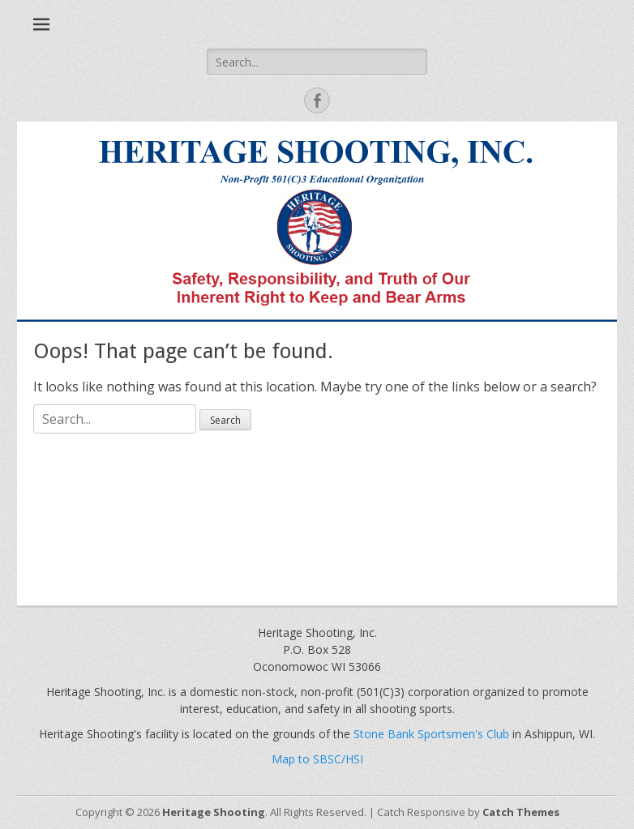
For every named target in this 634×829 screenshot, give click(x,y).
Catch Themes (520, 812)
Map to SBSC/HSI (317, 759)
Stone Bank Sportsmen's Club (431, 733)
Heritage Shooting (213, 812)
